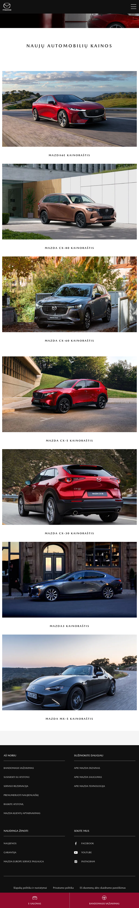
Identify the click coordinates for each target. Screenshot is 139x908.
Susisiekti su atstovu (17, 777)
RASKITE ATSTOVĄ (13, 804)
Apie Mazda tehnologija (89, 786)
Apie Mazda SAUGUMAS (88, 777)
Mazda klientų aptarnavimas (22, 813)
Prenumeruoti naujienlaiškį (21, 795)
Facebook (84, 843)
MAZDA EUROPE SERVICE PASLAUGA (24, 861)
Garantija (10, 852)
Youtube (83, 852)
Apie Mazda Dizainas (87, 768)
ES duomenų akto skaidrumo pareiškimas (103, 887)
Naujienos (10, 843)
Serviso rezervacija (16, 786)
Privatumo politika (63, 887)
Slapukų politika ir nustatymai (30, 887)
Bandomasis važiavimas (19, 768)
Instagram (84, 861)
